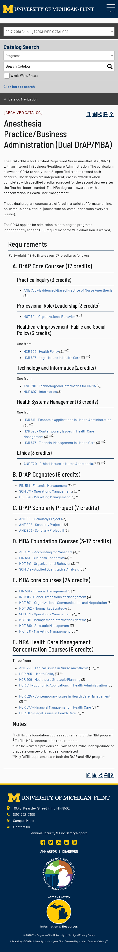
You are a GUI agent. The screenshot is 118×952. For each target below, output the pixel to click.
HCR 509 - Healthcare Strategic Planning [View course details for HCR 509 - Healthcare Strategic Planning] (50, 679)
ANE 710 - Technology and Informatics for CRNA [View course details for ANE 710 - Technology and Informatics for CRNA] (60, 386)
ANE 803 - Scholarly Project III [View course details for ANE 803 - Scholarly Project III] (41, 530)
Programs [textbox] (13, 55)
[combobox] (59, 31)
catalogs (18, 941)
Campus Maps (23, 820)
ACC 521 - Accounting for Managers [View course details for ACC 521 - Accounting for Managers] (46, 552)
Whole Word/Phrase (24, 76)
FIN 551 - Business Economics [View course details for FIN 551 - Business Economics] (42, 558)
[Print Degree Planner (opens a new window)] (88, 114)
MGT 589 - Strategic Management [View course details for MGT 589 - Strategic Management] (44, 625)
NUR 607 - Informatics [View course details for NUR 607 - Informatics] (40, 391)
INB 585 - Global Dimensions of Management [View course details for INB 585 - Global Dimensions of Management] (53, 597)
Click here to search (19, 86)
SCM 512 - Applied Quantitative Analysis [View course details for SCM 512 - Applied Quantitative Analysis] (49, 569)
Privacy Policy (87, 935)
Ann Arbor (48, 851)
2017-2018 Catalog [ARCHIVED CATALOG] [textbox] (37, 31)
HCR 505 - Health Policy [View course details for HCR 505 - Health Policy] (41, 351)
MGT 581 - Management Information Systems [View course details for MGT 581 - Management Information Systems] (53, 620)
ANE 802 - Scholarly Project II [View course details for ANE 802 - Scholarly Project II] (41, 524)
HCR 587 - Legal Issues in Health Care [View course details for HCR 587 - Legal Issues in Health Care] (52, 357)
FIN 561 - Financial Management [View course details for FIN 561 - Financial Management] (43, 485)
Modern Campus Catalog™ (93, 941)
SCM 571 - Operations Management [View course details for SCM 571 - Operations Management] (45, 491)
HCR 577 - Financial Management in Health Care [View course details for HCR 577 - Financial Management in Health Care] (60, 442)
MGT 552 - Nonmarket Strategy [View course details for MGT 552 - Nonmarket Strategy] (42, 608)
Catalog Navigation (23, 99)
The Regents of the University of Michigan (55, 935)
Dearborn (70, 851)
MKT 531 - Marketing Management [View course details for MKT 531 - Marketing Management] (44, 497)
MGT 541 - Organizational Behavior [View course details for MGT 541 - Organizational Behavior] (49, 316)
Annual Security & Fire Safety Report (59, 833)
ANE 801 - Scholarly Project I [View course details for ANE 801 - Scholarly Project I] (40, 519)
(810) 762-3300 (24, 814)
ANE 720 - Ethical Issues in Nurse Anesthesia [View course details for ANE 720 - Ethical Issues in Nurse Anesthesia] (58, 463)
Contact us (21, 827)
